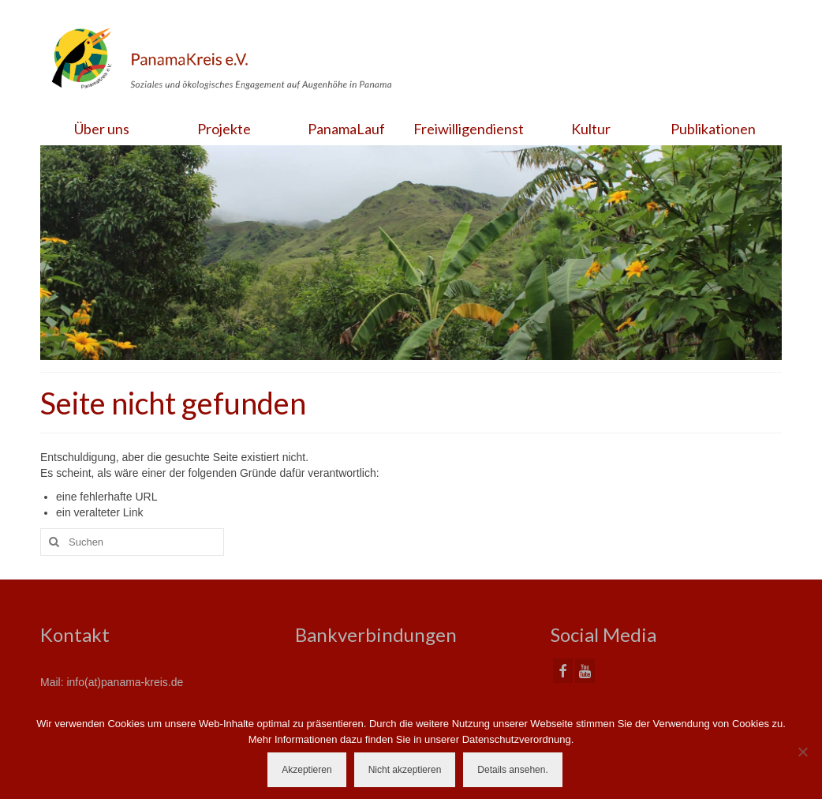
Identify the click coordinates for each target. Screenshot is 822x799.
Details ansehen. (512, 769)
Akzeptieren (306, 769)
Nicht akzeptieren (405, 769)
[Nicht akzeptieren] (802, 752)
